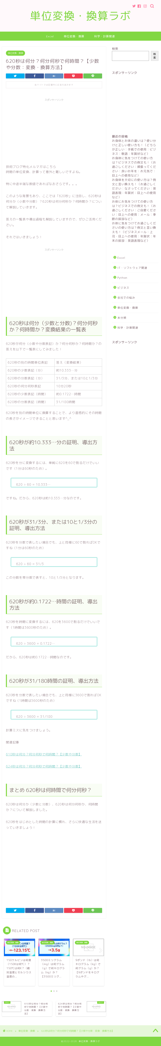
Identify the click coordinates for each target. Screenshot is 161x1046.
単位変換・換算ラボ (80, 16)
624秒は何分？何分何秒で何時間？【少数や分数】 (44, 766)
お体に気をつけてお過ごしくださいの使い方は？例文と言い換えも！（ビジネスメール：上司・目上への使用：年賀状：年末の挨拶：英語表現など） (134, 232)
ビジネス (123, 288)
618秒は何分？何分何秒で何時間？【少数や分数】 (44, 754)
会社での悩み (126, 297)
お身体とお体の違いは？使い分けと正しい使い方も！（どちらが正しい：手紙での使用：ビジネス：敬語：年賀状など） (134, 147)
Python (122, 277)
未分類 (121, 318)
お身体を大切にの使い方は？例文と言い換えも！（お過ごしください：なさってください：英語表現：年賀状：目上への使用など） (134, 188)
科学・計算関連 (104, 36)
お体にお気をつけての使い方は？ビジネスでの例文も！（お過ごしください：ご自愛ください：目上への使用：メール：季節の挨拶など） (134, 210)
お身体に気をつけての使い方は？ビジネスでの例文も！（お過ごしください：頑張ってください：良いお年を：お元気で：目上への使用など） (134, 167)
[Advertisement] (54, 131)
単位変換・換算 (74, 36)
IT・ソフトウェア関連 (132, 268)
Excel (50, 36)
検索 (115, 49)
